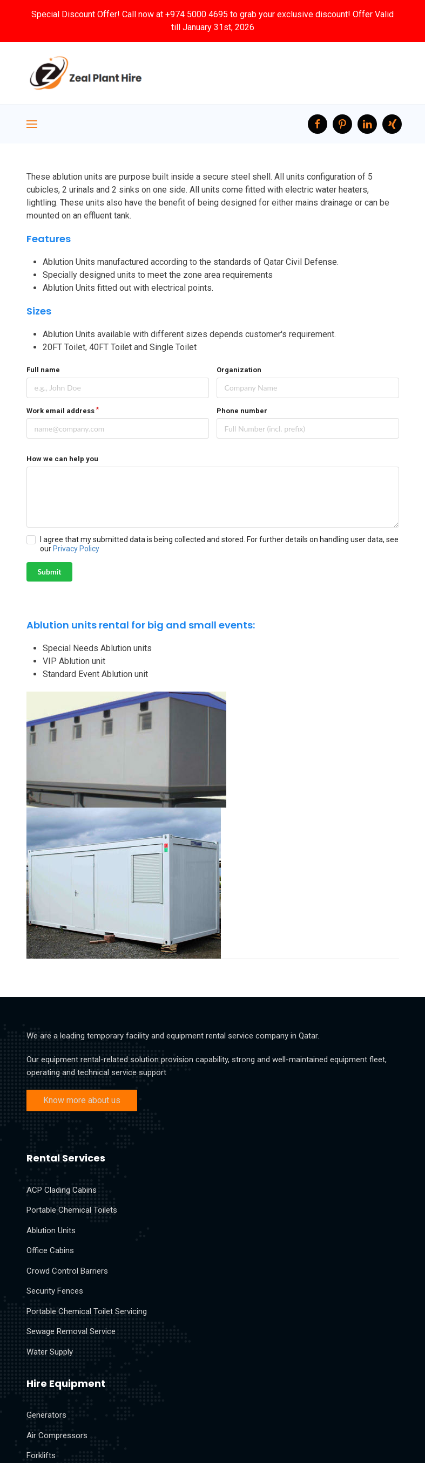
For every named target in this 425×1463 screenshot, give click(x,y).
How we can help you (62, 459)
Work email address (60, 411)
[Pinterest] (342, 124)
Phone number (242, 411)
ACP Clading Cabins (61, 1190)
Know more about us (81, 1100)
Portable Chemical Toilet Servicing (86, 1311)
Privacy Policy (76, 548)
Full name (43, 370)
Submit (50, 571)
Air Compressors (56, 1435)
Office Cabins (50, 1250)
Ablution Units (51, 1230)
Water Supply (49, 1352)
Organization (239, 370)
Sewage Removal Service (71, 1331)
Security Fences (54, 1291)
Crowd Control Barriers (67, 1271)
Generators (46, 1415)
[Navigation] (31, 124)
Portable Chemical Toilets (71, 1210)
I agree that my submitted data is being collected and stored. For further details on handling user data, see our (219, 544)
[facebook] (317, 124)
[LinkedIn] (367, 124)
